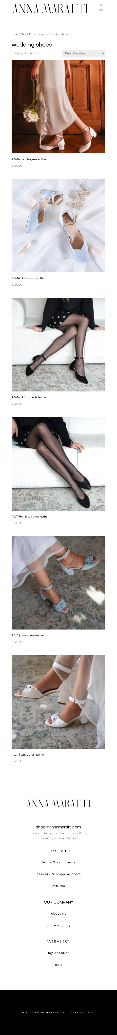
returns (58, 885)
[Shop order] (83, 53)
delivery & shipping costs (59, 873)
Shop (23, 34)
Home (15, 34)
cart (58, 964)
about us (58, 913)
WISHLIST (58, 941)
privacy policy (58, 925)
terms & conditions (58, 862)
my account (58, 952)
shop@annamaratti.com (58, 826)
